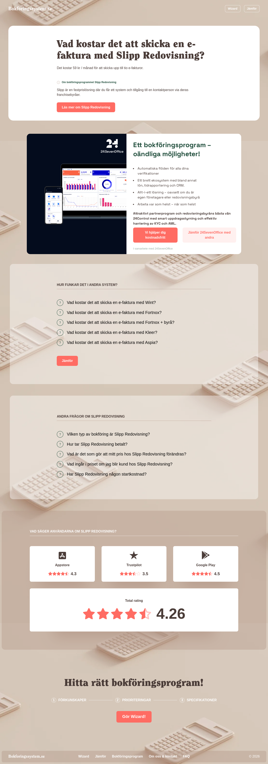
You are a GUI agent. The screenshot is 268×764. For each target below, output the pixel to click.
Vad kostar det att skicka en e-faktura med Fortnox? (114, 312)
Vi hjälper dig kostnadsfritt (155, 235)
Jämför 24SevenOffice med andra (209, 235)
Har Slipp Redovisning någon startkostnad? (106, 474)
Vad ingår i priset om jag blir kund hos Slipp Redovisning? (119, 464)
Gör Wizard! (134, 716)
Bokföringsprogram (127, 756)
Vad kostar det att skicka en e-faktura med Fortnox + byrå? (120, 322)
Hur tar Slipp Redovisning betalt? (97, 444)
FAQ (186, 756)
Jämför (251, 8)
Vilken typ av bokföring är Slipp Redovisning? (108, 434)
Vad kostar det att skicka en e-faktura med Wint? (111, 302)
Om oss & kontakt (163, 756)
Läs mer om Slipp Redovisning (86, 107)
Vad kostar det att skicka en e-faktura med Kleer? (112, 332)
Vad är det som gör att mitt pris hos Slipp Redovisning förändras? (126, 454)
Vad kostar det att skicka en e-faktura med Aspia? (112, 342)
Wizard (232, 8)
